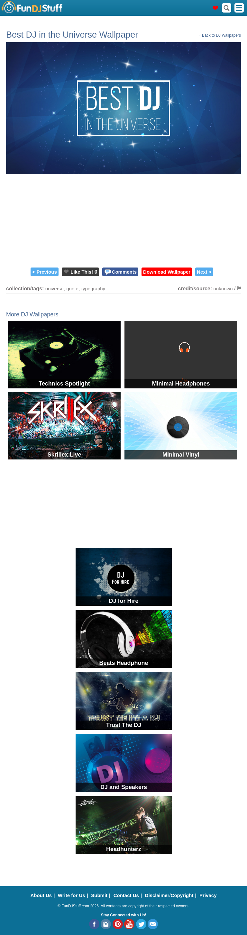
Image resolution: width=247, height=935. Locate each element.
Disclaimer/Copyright (169, 895)
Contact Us (126, 895)
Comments (124, 272)
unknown (223, 288)
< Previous (44, 272)
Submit (99, 895)
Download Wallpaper (166, 272)
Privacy (207, 895)
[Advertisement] (123, 219)
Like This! (81, 272)
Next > (204, 272)
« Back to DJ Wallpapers (220, 35)
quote (72, 288)
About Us (41, 895)
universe (54, 288)
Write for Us (71, 895)
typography (93, 288)
